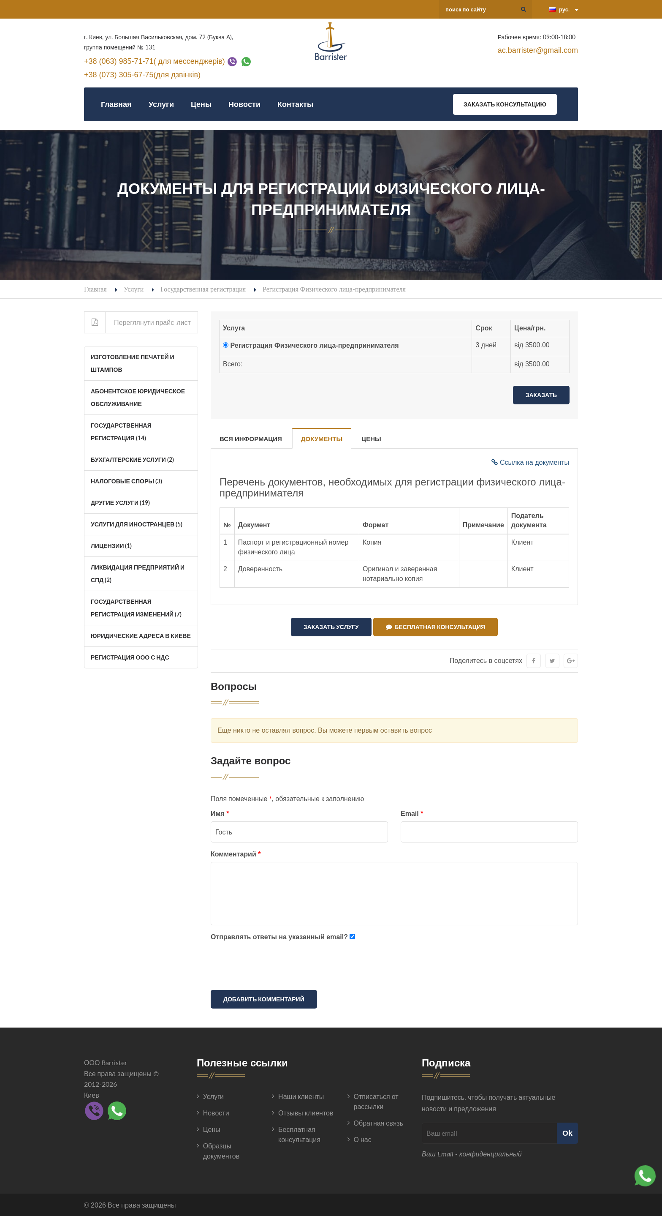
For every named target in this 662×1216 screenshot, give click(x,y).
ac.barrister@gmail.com (538, 50)
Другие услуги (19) (120, 502)
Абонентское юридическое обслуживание (138, 397)
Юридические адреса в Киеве (141, 635)
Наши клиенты (301, 1096)
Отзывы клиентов (305, 1113)
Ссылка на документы (530, 462)
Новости (244, 104)
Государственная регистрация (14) (121, 432)
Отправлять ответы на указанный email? (279, 936)
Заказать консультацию (505, 104)
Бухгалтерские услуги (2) (132, 459)
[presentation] (275, 967)
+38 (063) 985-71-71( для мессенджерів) (154, 61)
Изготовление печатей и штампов (132, 363)
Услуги (161, 104)
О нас (363, 1139)
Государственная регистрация (203, 289)
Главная (116, 104)
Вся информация (251, 438)
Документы (321, 438)
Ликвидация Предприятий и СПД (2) (137, 573)
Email (412, 813)
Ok (567, 1133)
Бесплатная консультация (435, 627)
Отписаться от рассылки (376, 1101)
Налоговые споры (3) (126, 481)
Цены (201, 104)
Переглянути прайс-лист (137, 322)
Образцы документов (221, 1151)
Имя (220, 813)
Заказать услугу (331, 626)
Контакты (295, 104)
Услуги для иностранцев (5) (136, 524)
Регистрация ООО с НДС (130, 657)
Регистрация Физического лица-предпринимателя (314, 345)
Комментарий (235, 854)
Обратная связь (378, 1123)
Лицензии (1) (111, 545)
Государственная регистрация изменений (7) (136, 608)
